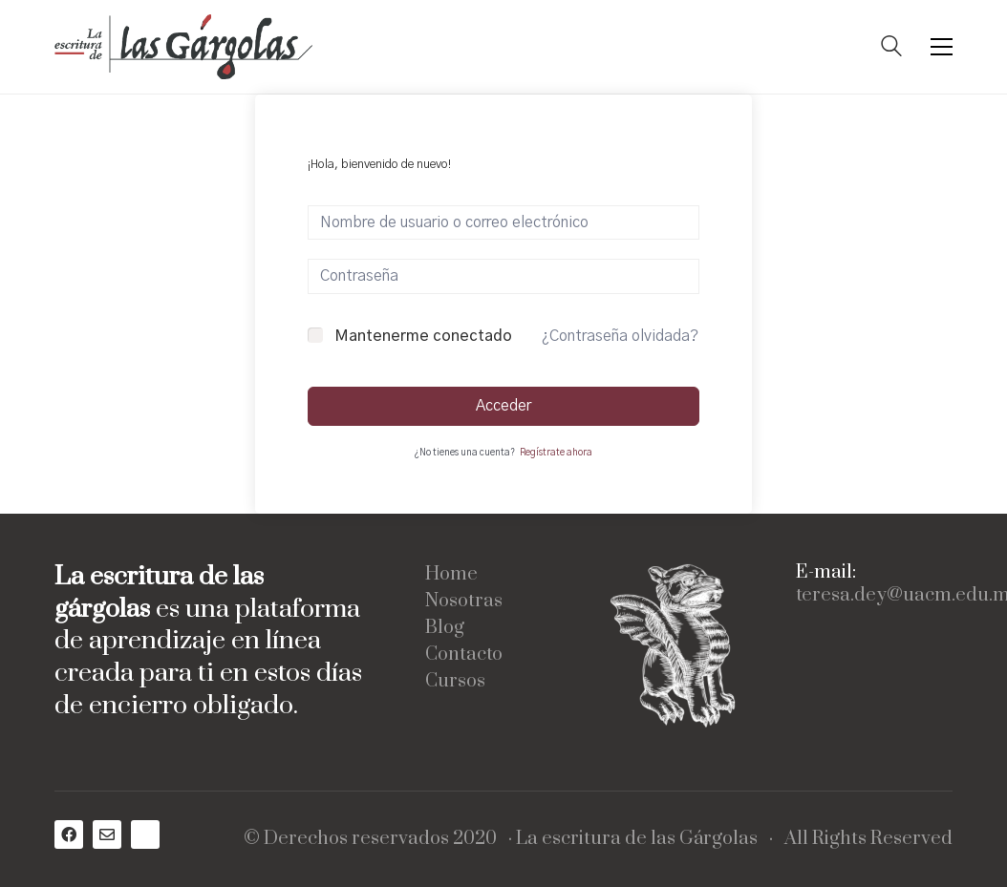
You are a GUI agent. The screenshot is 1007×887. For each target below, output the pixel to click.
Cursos (455, 681)
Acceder (503, 405)
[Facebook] (68, 834)
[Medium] (145, 834)
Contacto (464, 655)
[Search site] (891, 48)
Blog (444, 628)
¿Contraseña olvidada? (620, 336)
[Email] (107, 834)
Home (451, 574)
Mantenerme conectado (423, 336)
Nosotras (464, 601)
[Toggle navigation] (942, 46)
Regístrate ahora (556, 452)
